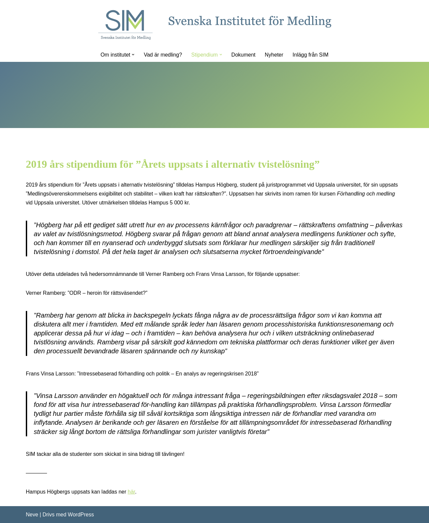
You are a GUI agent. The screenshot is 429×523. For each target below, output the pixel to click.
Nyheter (274, 55)
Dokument (243, 55)
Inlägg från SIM (311, 55)
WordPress (81, 514)
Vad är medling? (163, 55)
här (131, 492)
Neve (32, 514)
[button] (133, 54)
